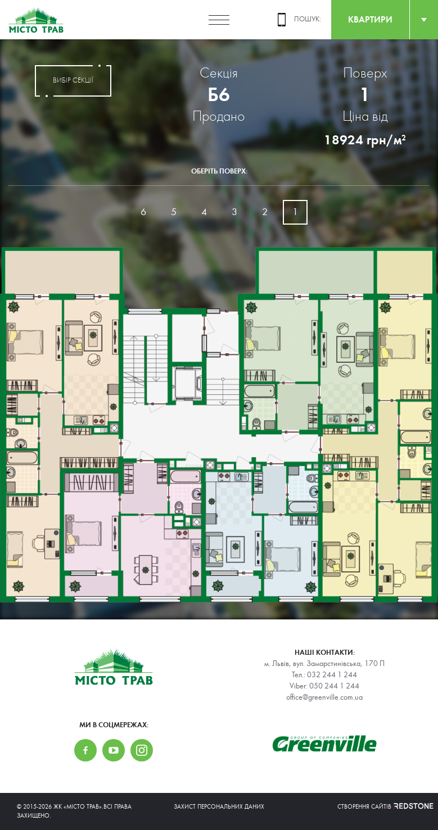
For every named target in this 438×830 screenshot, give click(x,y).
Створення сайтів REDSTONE (379, 806)
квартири (370, 19)
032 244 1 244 (332, 675)
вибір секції (73, 81)
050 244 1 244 (334, 686)
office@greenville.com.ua (324, 697)
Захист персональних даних (219, 806)
